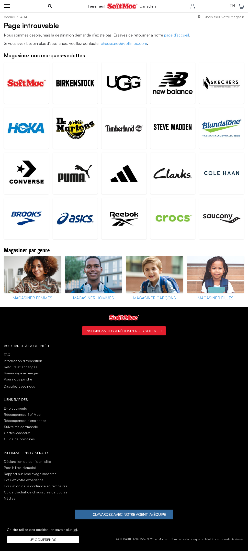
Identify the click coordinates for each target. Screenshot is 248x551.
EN (232, 6)
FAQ (7, 355)
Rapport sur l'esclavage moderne (30, 474)
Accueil (9, 17)
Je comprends (43, 540)
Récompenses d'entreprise (25, 420)
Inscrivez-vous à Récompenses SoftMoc (124, 331)
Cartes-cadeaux (17, 433)
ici (75, 529)
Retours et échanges (20, 367)
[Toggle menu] (7, 6)
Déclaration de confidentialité (27, 461)
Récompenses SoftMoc (22, 414)
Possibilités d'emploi (20, 467)
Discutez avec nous (19, 386)
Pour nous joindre (18, 379)
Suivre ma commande (21, 427)
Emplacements (15, 408)
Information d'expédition (23, 361)
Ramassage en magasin (22, 373)
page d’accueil (176, 35)
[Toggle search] (49, 6)
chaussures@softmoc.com (124, 43)
